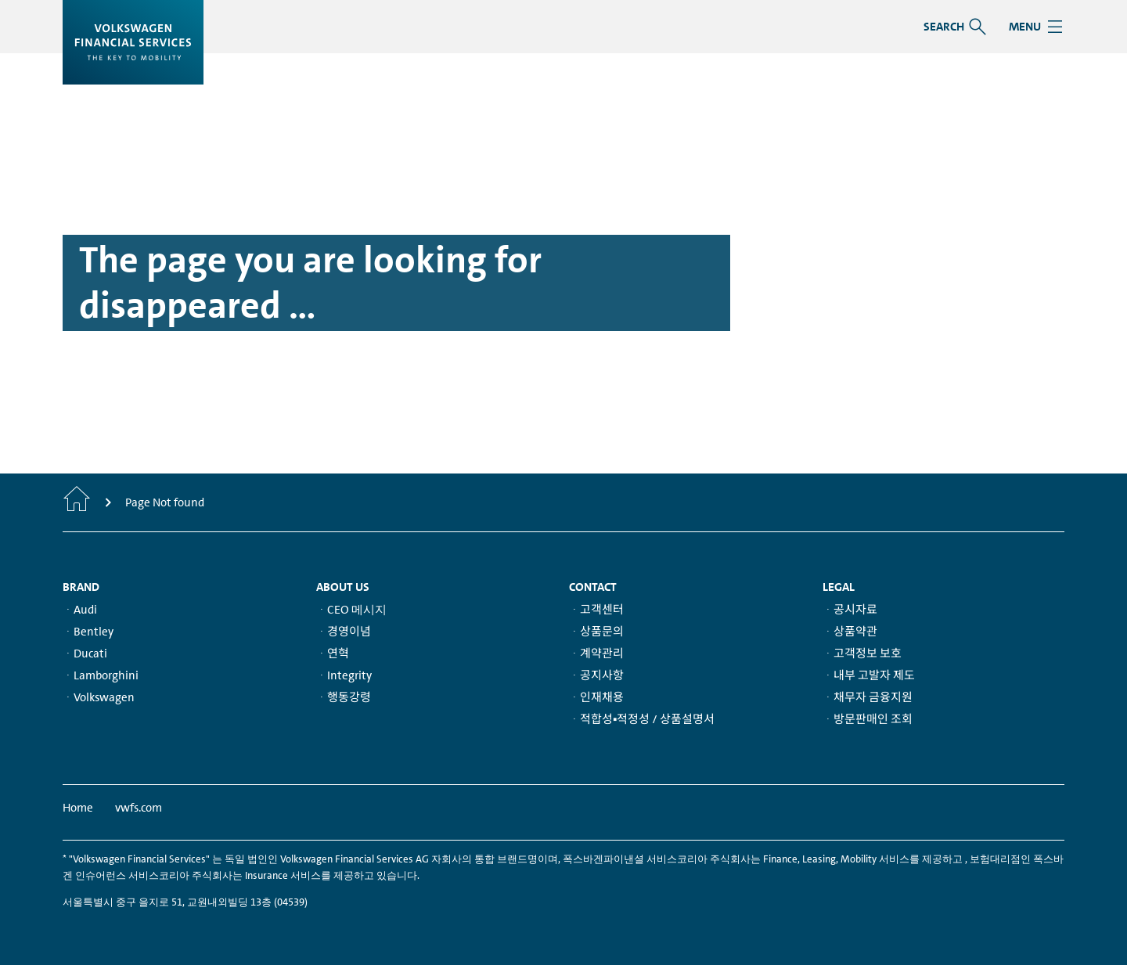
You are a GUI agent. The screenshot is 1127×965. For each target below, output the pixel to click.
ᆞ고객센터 (596, 610)
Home (78, 808)
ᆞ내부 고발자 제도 (869, 675)
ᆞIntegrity (344, 675)
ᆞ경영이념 (343, 631)
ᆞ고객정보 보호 (862, 653)
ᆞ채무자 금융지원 (868, 697)
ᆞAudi (80, 610)
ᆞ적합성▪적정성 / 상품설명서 (642, 719)
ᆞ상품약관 (850, 631)
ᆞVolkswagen (99, 697)
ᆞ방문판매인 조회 (868, 719)
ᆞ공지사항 (596, 675)
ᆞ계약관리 (596, 653)
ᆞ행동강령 (343, 697)
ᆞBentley (88, 631)
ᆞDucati (85, 653)
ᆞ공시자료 (850, 610)
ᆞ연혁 (332, 653)
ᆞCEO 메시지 (351, 610)
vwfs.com (138, 808)
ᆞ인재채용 (596, 697)
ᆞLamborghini (101, 675)
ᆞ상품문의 (596, 631)
